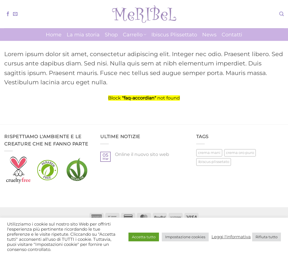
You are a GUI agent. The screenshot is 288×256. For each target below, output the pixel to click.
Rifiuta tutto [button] (267, 237)
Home (54, 34)
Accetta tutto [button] (144, 237)
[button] (281, 13)
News (209, 34)
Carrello (134, 34)
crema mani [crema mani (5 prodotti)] (209, 153)
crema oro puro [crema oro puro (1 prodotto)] (240, 153)
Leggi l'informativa (231, 236)
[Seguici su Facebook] (8, 14)
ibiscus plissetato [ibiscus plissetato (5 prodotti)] (213, 162)
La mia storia (83, 34)
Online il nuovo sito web (142, 154)
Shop (111, 34)
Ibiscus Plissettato (174, 34)
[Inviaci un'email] (15, 14)
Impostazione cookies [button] (185, 237)
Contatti (232, 34)
